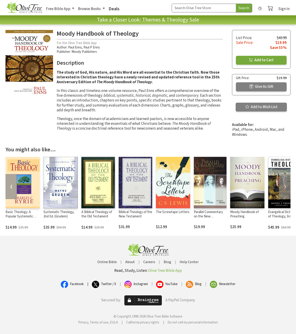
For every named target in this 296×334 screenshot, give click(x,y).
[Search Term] (204, 8)
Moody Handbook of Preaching (244, 214)
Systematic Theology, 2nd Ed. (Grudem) (58, 214)
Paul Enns (75, 47)
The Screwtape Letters (172, 212)
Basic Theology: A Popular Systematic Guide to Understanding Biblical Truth (22, 218)
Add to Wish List (261, 107)
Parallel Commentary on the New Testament (208, 216)
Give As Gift (261, 86)
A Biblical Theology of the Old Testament (96, 214)
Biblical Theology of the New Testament (135, 214)
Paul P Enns (91, 47)
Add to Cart (261, 60)
